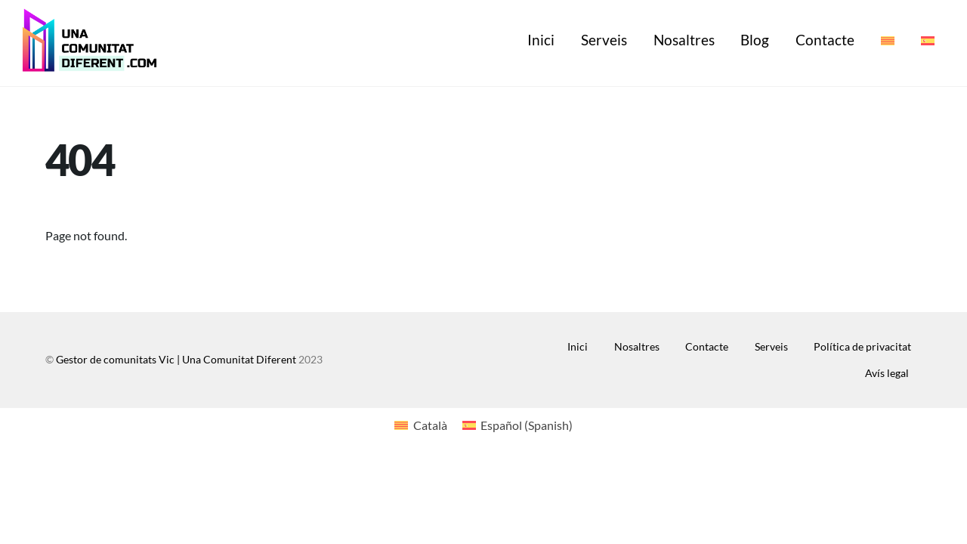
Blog (754, 39)
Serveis (604, 39)
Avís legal (887, 372)
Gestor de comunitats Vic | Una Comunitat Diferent (176, 359)
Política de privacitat (862, 346)
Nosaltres (684, 39)
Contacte (825, 39)
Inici (541, 39)
